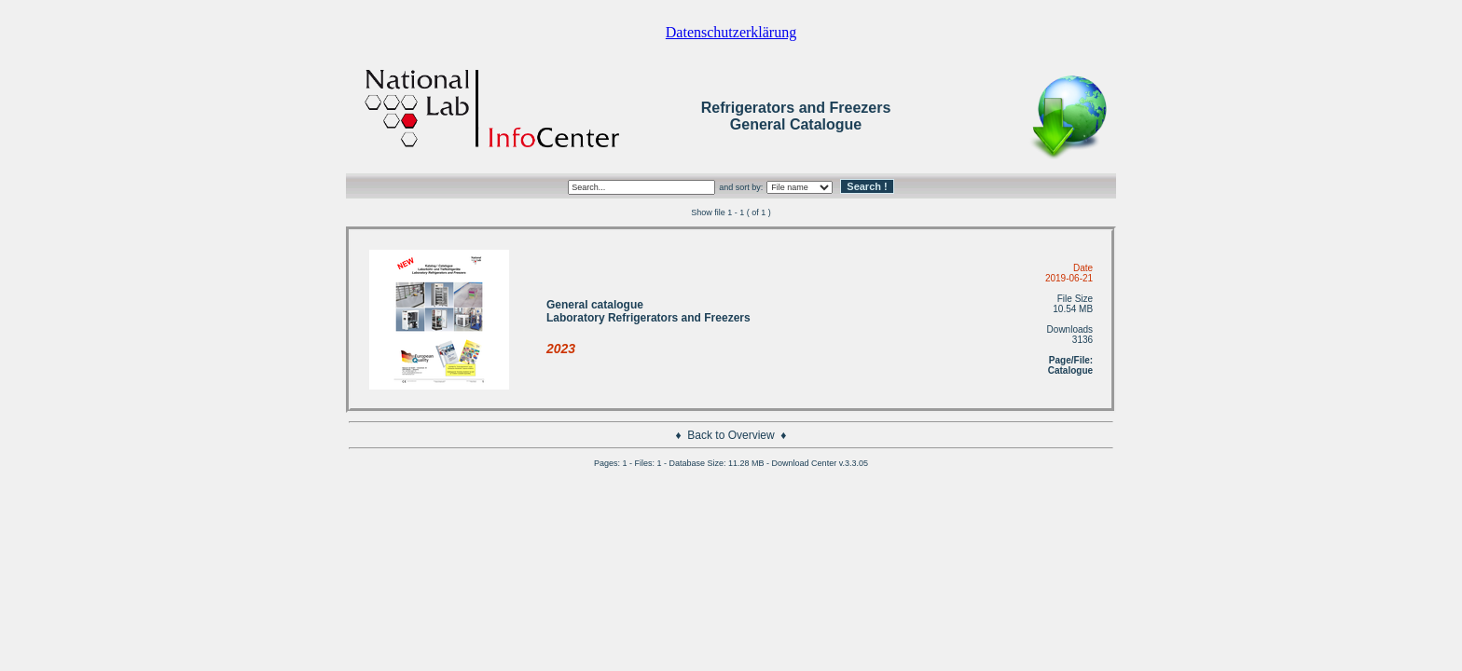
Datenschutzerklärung (731, 32)
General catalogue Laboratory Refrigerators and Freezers (648, 311)
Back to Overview (730, 435)
